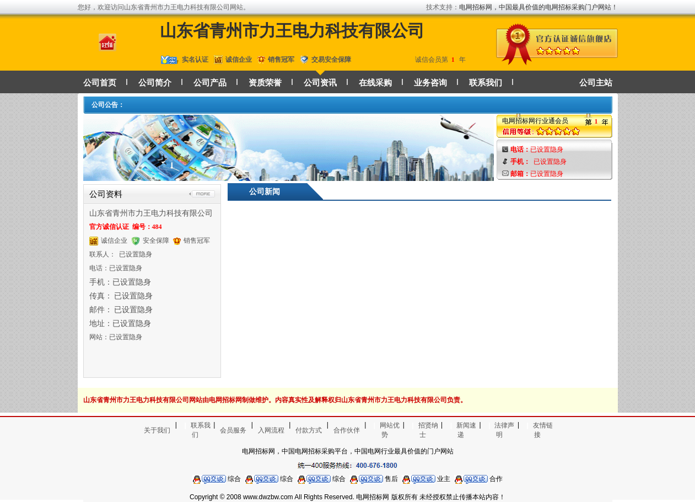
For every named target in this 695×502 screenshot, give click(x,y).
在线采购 (375, 82)
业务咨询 (430, 82)
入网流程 (271, 430)
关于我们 (157, 430)
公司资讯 (320, 82)
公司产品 (210, 82)
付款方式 (308, 430)
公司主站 (595, 82)
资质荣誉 (265, 82)
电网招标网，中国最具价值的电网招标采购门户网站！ (538, 7)
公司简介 (154, 82)
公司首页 (99, 82)
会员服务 (233, 430)
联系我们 (485, 82)
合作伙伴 (346, 430)
